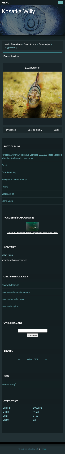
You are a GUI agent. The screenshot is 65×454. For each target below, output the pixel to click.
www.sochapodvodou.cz (13, 299)
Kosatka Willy (18, 11)
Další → (58, 130)
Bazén (5, 165)
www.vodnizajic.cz (11, 306)
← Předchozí (9, 130)
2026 (36, 359)
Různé (5, 186)
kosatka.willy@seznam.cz (14, 260)
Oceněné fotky (9, 172)
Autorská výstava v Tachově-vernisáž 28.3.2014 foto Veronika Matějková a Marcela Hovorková (32, 156)
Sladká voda (30, 44)
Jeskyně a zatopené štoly (14, 179)
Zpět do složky (35, 130)
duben (29, 359)
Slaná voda (7, 201)
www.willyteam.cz (10, 285)
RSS (44, 449)
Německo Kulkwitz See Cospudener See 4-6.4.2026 (32, 232)
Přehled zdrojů (9, 384)
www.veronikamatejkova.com (16, 292)
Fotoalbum (16, 44)
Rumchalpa (44, 44)
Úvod (6, 44)
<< (19, 359)
